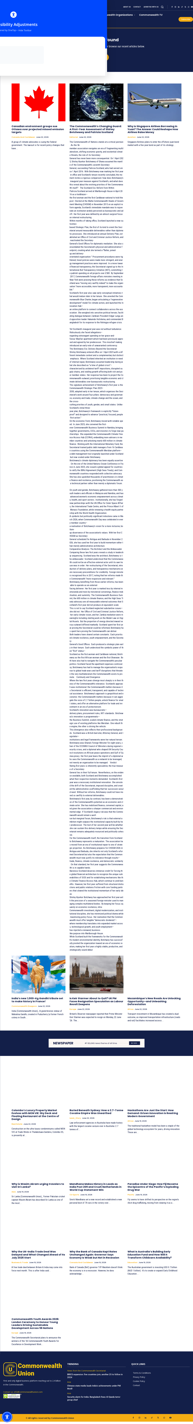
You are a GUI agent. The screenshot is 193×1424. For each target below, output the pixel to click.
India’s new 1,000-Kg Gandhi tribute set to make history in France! (37, 1002)
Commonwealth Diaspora (24, 1008)
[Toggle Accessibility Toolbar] (7, 1417)
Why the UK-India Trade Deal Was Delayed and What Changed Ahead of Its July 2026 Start (38, 1257)
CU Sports (74, 1197)
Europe (73, 1012)
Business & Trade (20, 1265)
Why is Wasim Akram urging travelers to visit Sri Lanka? (38, 1187)
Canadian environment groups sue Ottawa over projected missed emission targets (38, 131)
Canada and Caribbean (23, 139)
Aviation (132, 139)
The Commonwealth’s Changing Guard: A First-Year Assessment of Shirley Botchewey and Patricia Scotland (96, 131)
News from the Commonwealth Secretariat (86, 1373)
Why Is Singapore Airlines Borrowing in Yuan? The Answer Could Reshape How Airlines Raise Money (153, 131)
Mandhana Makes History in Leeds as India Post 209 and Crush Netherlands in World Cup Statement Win (96, 1189)
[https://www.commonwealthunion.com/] (30, 18)
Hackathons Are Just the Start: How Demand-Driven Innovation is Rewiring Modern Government (153, 1115)
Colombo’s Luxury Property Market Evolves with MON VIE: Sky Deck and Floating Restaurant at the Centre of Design (35, 1117)
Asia (14, 1194)
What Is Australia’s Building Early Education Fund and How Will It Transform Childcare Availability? (150, 1257)
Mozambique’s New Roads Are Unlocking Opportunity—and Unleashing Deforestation (154, 1003)
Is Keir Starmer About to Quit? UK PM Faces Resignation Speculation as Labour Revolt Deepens (96, 1003)
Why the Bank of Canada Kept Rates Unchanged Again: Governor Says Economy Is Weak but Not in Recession (94, 1257)
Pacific (131, 1197)
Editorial (74, 139)
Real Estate (17, 1126)
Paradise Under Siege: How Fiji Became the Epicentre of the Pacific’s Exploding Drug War (153, 1189)
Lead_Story (75, 1120)
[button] (162, 7)
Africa (130, 1012)
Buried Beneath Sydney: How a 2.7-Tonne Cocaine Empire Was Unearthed (96, 1114)
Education (132, 1265)
